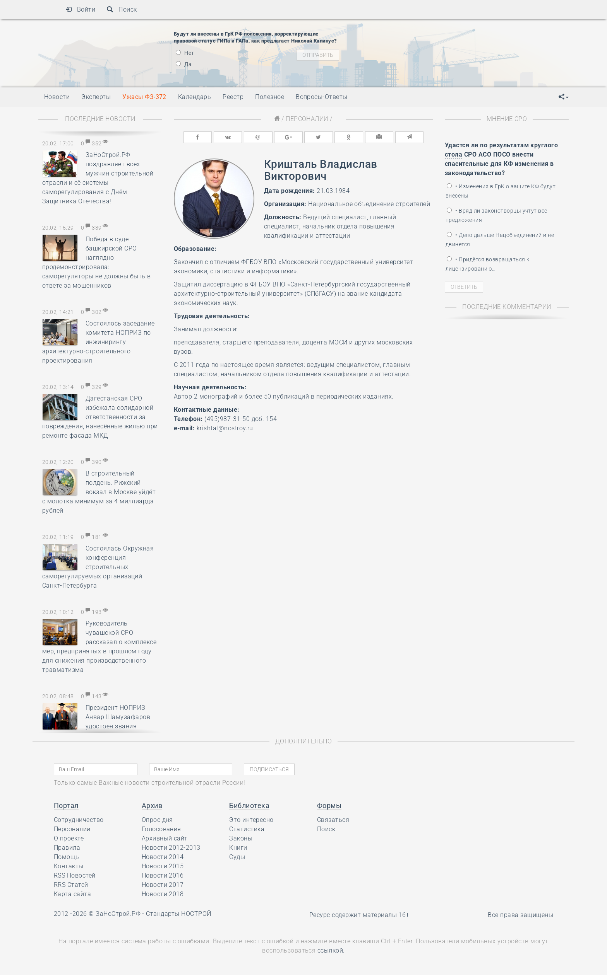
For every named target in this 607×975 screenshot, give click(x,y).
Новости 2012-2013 (171, 847)
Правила (67, 847)
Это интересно (251, 819)
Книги (238, 847)
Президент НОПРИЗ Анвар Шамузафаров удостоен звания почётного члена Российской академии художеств (96, 726)
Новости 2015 (163, 866)
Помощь (66, 857)
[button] (563, 97)
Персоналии (307, 119)
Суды (237, 857)
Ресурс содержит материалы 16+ (359, 915)
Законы (240, 838)
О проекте (69, 838)
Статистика (246, 829)
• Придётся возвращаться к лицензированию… (487, 264)
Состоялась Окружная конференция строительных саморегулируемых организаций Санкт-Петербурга (98, 567)
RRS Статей (71, 884)
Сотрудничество (79, 819)
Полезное (269, 97)
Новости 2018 (163, 894)
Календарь (194, 97)
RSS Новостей (75, 875)
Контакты (69, 866)
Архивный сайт (165, 838)
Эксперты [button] (96, 97)
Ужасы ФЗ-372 (144, 97)
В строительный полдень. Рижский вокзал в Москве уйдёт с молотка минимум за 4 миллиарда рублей (99, 492)
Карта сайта (72, 894)
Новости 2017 (163, 884)
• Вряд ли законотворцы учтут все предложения (496, 215)
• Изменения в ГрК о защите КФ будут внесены (501, 191)
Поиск (122, 9)
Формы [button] (329, 805)
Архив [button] (152, 805)
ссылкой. (331, 950)
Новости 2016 (163, 875)
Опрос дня (157, 819)
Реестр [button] (233, 97)
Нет (185, 53)
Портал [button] (66, 805)
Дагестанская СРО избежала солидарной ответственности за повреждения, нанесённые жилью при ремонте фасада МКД (100, 417)
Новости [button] (57, 97)
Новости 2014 (163, 857)
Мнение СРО (507, 119)
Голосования (161, 829)
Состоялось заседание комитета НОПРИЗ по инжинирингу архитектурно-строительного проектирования (98, 342)
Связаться (333, 819)
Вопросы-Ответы (322, 97)
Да (184, 64)
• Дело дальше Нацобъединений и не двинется (500, 239)
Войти (80, 9)
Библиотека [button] (249, 805)
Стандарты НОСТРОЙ (178, 913)
